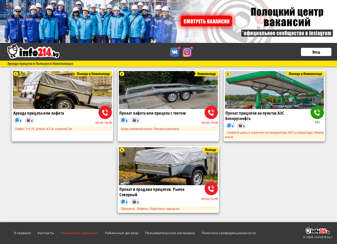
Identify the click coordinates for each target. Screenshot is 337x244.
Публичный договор (122, 233)
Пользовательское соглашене (170, 233)
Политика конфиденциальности (229, 233)
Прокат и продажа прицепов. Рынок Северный (152, 192)
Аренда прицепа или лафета (38, 113)
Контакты (46, 233)
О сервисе (22, 233)
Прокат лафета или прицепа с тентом (152, 113)
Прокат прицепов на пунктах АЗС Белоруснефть (254, 115)
